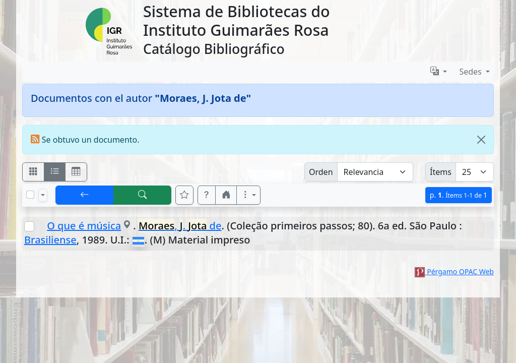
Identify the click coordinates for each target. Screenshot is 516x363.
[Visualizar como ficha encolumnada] (55, 172)
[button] (207, 195)
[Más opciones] (248, 195)
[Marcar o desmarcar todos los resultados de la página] (30, 195)
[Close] (481, 140)
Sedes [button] (471, 71)
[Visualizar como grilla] (76, 172)
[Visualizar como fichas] (33, 172)
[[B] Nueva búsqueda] (142, 195)
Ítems (441, 171)
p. (458, 195)
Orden (321, 171)
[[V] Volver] (84, 195)
